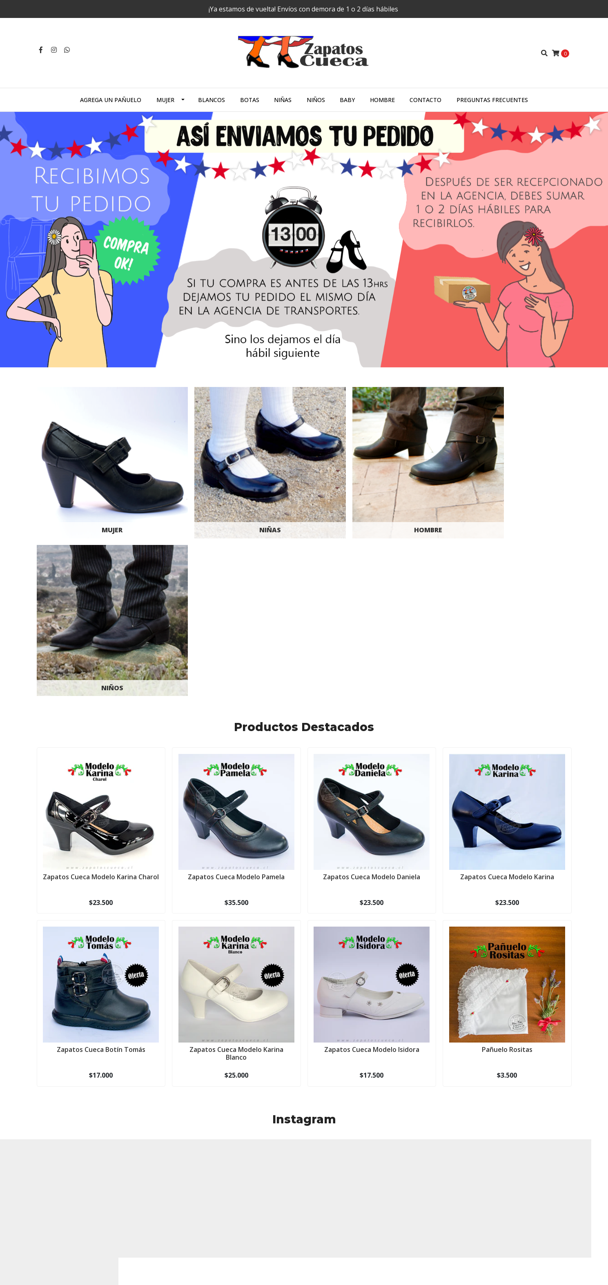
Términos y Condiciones (342, 1217)
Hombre (382, 100)
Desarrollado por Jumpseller (130, 1270)
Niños (316, 100)
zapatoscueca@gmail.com (208, 1163)
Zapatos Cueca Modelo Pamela (236, 697)
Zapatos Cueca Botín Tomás (101, 870)
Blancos (211, 100)
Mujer (165, 100)
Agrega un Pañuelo (110, 100)
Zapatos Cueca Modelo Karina (507, 697)
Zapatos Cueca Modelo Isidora (371, 870)
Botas (249, 100)
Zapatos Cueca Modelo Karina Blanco (236, 874)
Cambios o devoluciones (342, 1227)
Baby (347, 100)
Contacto (425, 100)
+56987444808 (193, 1174)
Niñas (283, 100)
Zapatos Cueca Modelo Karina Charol (101, 701)
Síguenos (304, 1090)
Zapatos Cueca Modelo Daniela (371, 697)
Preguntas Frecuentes (492, 100)
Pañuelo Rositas (507, 870)
